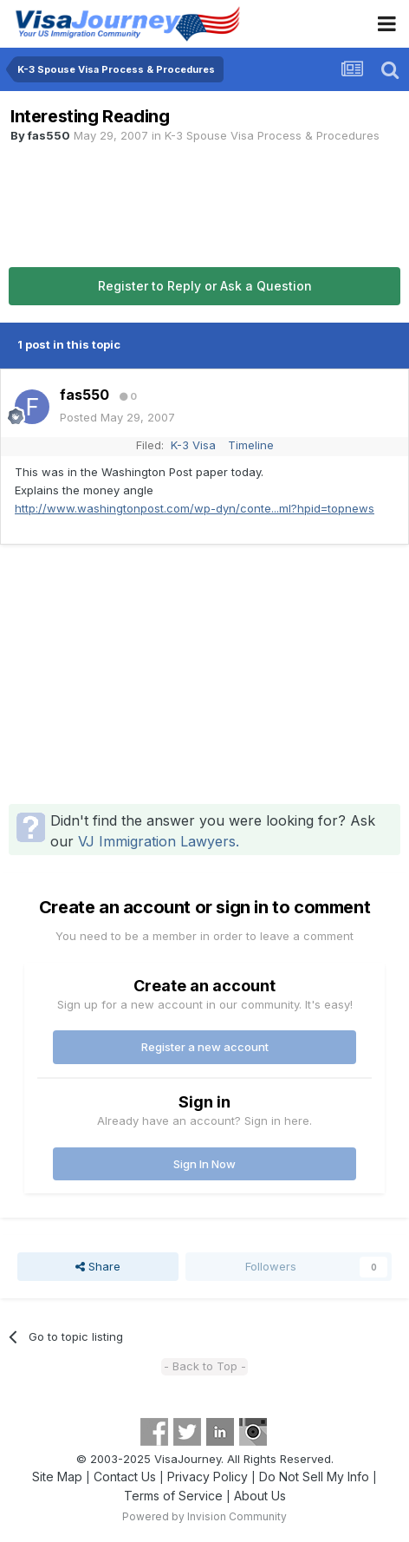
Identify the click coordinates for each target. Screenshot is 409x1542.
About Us (260, 1495)
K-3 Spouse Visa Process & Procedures (272, 135)
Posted (117, 417)
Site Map (57, 1476)
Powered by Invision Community (204, 1516)
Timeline (251, 445)
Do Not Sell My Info (314, 1476)
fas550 (49, 135)
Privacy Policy (207, 1476)
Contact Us (125, 1476)
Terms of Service (173, 1495)
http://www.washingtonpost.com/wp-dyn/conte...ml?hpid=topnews (194, 508)
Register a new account (205, 1047)
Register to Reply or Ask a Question (205, 285)
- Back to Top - (205, 1366)
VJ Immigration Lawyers (157, 841)
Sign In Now (204, 1164)
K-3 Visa (193, 445)
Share (97, 1266)
